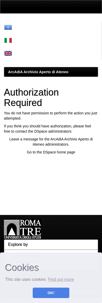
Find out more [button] (61, 279)
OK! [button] (51, 293)
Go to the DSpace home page (51, 152)
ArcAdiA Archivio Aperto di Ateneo (38, 72)
